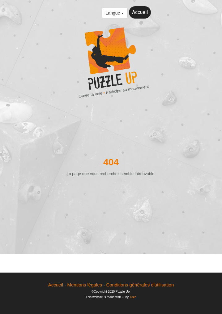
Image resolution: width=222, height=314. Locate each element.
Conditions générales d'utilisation (140, 284)
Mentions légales (84, 284)
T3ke (133, 297)
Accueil (140, 12)
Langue (115, 13)
